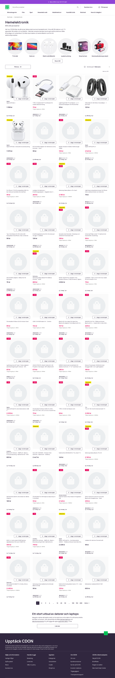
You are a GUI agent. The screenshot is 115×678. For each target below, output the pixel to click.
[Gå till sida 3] (45, 603)
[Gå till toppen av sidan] (106, 633)
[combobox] (45, 7)
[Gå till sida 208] (80, 603)
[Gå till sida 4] (49, 603)
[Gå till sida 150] (77, 603)
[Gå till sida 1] (37, 603)
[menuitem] (12, 12)
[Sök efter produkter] (78, 7)
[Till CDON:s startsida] (7, 7)
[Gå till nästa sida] (87, 603)
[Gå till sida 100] (73, 603)
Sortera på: (90, 67)
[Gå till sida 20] (61, 603)
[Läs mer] (57, 626)
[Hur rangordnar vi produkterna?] (84, 66)
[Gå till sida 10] (57, 603)
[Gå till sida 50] (65, 603)
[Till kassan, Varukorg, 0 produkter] (103, 7)
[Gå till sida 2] (41, 603)
